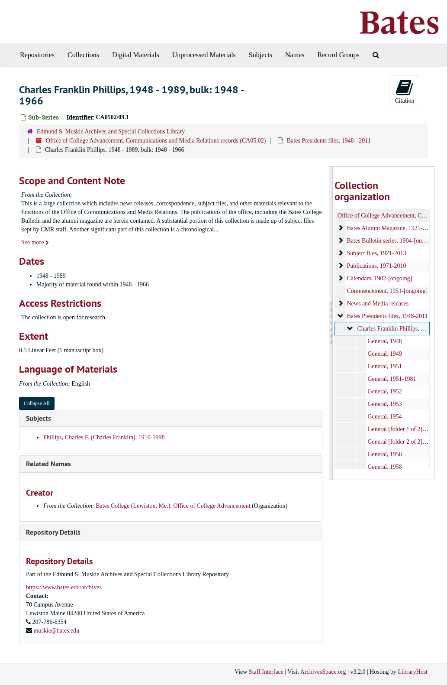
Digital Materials (135, 54)
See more (35, 242)
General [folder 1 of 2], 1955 (403, 429)
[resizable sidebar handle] (331, 323)
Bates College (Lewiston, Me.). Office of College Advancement (173, 506)
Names (294, 54)
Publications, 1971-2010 (376, 266)
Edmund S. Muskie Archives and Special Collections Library (111, 131)
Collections (83, 54)
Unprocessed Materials (204, 54)
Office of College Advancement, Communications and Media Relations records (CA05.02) (156, 140)
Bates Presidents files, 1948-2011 (387, 316)
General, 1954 (385, 416)
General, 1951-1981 (392, 379)
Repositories (37, 54)
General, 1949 (385, 354)
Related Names (48, 463)
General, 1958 (385, 467)
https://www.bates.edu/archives (64, 587)
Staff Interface (266, 672)
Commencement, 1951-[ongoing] (387, 291)
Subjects (260, 54)
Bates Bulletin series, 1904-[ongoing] (392, 240)
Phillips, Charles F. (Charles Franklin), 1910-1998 (103, 437)
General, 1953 (385, 404)
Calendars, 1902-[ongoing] (379, 278)
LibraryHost (413, 672)
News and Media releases (378, 303)
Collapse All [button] (37, 403)
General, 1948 (385, 341)
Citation (404, 91)
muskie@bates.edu (57, 630)
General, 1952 (385, 391)
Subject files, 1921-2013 (376, 253)
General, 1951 (385, 366)
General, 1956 (385, 454)
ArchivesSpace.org (323, 672)
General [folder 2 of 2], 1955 (403, 441)
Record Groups (338, 54)
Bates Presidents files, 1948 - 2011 (329, 140)
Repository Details (53, 532)
